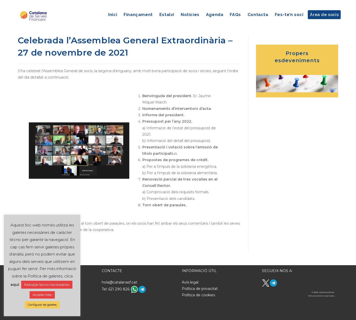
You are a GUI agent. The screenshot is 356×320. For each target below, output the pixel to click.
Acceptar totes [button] (42, 295)
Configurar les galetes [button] (42, 304)
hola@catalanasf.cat (119, 282)
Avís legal (190, 282)
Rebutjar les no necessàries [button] (46, 285)
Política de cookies (198, 295)
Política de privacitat (200, 288)
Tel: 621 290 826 (116, 289)
